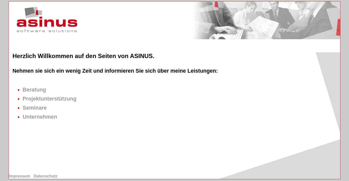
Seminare (35, 108)
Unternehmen (40, 117)
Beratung (34, 90)
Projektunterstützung (49, 99)
